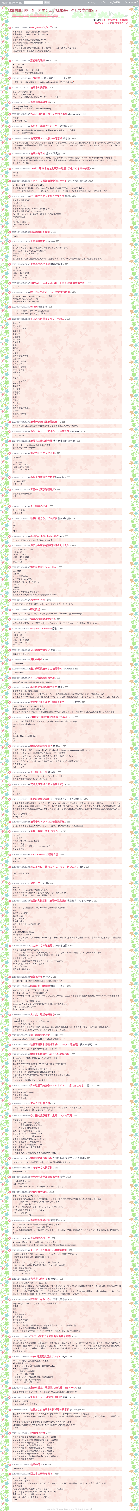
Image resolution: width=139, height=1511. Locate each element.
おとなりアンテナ (103, 23)
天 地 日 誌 (38, 772)
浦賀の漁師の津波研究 (42, 619)
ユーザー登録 (113, 2)
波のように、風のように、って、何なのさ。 (55, 866)
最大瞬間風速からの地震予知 (46, 668)
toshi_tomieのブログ (41, 27)
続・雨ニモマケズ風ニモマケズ (47, 196)
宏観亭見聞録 (37, 60)
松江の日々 (36, 1464)
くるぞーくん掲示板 (41, 1167)
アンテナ (92, 2)
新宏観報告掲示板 (40, 1220)
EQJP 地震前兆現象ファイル (45, 1356)
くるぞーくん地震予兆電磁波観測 (48, 1250)
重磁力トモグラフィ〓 (42, 453)
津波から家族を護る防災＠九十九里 (50, 545)
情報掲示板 (36, 977)
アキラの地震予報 (40, 1103)
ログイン (125, 2)
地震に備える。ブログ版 (44, 518)
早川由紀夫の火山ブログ (44, 687)
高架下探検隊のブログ (42, 477)
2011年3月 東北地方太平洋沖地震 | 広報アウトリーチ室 (60, 168)
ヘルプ (134, 2)
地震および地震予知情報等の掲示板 (49, 1409)
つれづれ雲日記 (39, 1192)
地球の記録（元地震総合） (45, 421)
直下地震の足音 (38, 506)
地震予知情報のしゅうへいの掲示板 (49, 1054)
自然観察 (124, 20)
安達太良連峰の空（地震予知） (47, 784)
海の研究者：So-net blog (43, 567)
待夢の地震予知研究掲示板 (45, 1177)
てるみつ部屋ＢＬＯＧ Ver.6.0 (47, 319)
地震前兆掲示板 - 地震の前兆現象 (48, 900)
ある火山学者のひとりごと (45, 126)
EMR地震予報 (37, 1433)
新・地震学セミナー (41, 1035)
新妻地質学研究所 (40, 102)
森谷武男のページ (40, 1238)
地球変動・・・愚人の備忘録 (46, 138)
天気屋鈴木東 (37, 241)
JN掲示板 (35, 78)
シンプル (101, 2)
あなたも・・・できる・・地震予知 (49, 431)
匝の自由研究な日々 (41, 1473)
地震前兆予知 (37, 153)
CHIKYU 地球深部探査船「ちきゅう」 (51, 717)
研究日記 (35, 609)
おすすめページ (120, 23)
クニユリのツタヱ (40, 264)
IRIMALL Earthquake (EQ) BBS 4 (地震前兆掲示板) (57, 283)
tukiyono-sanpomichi (41, 628)
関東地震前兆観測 (40, 232)
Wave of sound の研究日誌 (44, 854)
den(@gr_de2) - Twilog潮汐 (44, 536)
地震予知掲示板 (38, 87)
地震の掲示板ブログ (41, 746)
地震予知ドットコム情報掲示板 (47, 821)
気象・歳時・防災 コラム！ (45, 831)
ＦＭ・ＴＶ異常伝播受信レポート (48, 181)
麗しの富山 (36, 659)
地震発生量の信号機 (41, 441)
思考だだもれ (37, 600)
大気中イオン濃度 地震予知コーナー (51, 702)
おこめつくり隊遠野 (41, 945)
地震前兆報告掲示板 (41, 1158)
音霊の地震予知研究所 (42, 489)
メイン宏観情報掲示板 (42, 678)
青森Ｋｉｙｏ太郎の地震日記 (46, 1397)
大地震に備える (38, 1279)
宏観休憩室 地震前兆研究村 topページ (53, 1387)
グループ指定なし (109, 20)
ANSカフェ (36, 883)
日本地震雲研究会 (40, 650)
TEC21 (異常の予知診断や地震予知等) (50, 1336)
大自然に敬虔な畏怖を (42, 1014)
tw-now (34, 306)
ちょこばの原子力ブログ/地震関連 (49, 114)
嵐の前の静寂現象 (40, 799)
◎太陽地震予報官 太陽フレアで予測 (51, 1115)
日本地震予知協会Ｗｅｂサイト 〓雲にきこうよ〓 (58, 1085)
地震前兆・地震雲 (40, 986)
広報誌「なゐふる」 (41, 1299)
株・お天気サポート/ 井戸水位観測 (50, 292)
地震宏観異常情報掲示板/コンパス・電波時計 (55, 1044)
